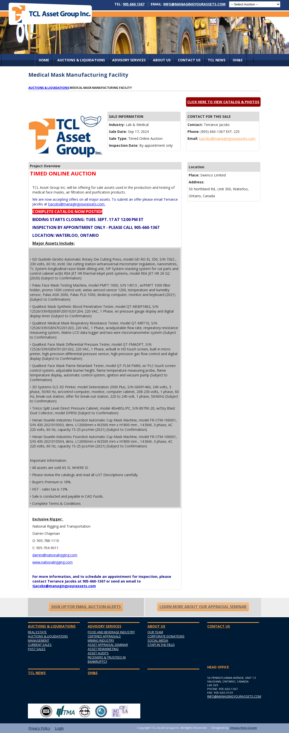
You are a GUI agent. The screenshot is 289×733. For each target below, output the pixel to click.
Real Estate (37, 632)
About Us (162, 60)
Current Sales (40, 645)
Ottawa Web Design (243, 728)
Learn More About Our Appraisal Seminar (203, 607)
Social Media (157, 640)
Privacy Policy (39, 728)
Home (44, 60)
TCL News (217, 60)
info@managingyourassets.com (194, 4)
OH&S (238, 60)
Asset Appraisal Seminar (108, 645)
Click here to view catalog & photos (223, 101)
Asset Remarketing (103, 649)
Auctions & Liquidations (48, 88)
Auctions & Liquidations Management (48, 638)
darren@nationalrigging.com (54, 555)
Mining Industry (101, 640)
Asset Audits (98, 653)
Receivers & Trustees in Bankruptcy (107, 659)
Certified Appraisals (104, 636)
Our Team (155, 632)
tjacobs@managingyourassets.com (227, 138)
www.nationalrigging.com (52, 562)
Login (59, 728)
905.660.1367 (133, 4)
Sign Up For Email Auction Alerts (86, 607)
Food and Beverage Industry (111, 632)
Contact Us (189, 60)
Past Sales (36, 649)
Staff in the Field (161, 645)
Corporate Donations (166, 636)
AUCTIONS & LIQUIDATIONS (81, 60)
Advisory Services (129, 60)
